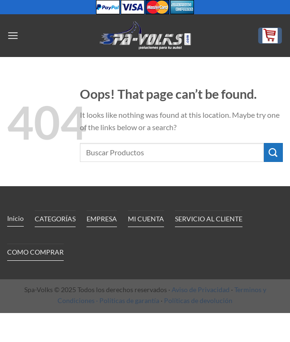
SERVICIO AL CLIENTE (208, 219)
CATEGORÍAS (55, 219)
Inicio (15, 218)
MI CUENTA (146, 219)
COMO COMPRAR (35, 252)
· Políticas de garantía (127, 300)
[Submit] (273, 152)
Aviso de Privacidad (201, 289)
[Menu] (13, 35)
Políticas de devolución (198, 300)
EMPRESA (102, 219)
